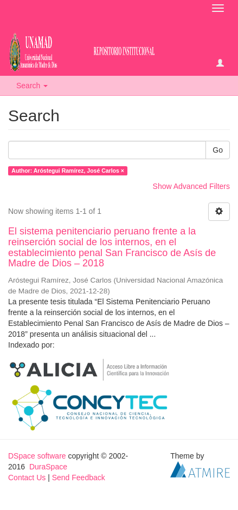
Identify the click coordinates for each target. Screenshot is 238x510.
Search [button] (32, 85)
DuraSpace (48, 466)
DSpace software (37, 456)
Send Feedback (78, 477)
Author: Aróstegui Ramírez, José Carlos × (67, 170)
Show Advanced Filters (191, 186)
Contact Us (27, 477)
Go (218, 150)
